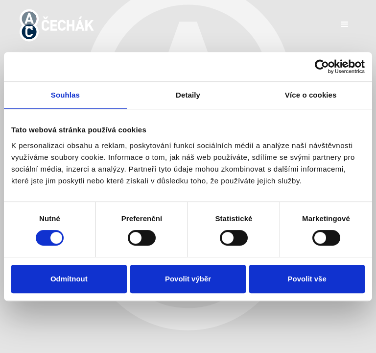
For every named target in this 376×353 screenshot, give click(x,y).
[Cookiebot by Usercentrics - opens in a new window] (322, 66)
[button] (344, 24)
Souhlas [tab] (65, 95)
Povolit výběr (188, 279)
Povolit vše (307, 279)
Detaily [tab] (188, 95)
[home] (57, 25)
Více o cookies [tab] (311, 95)
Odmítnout (69, 279)
